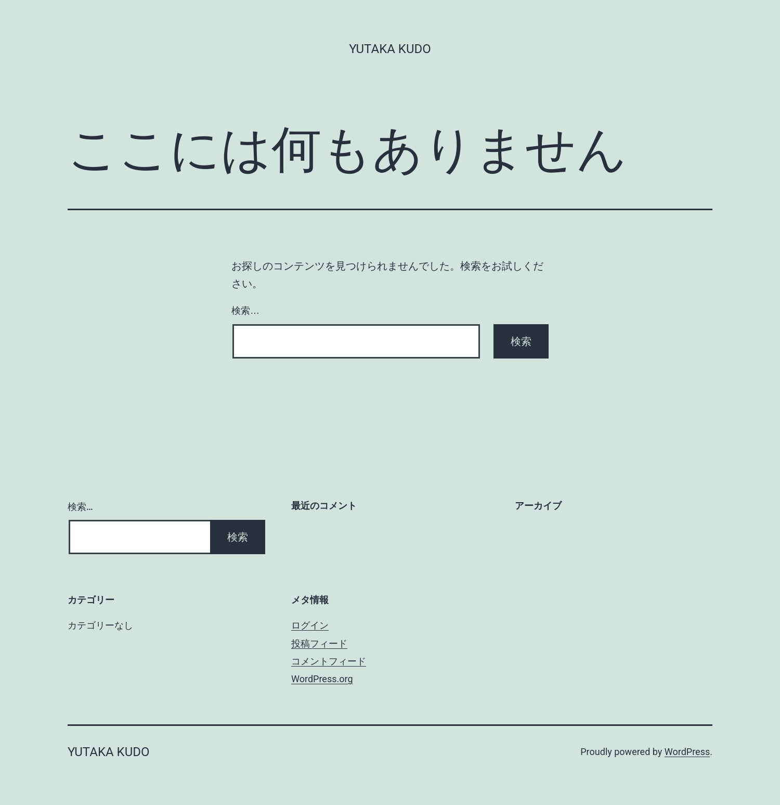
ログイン (310, 625)
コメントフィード (328, 661)
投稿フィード (319, 643)
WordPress (687, 751)
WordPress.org (322, 678)
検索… (245, 310)
